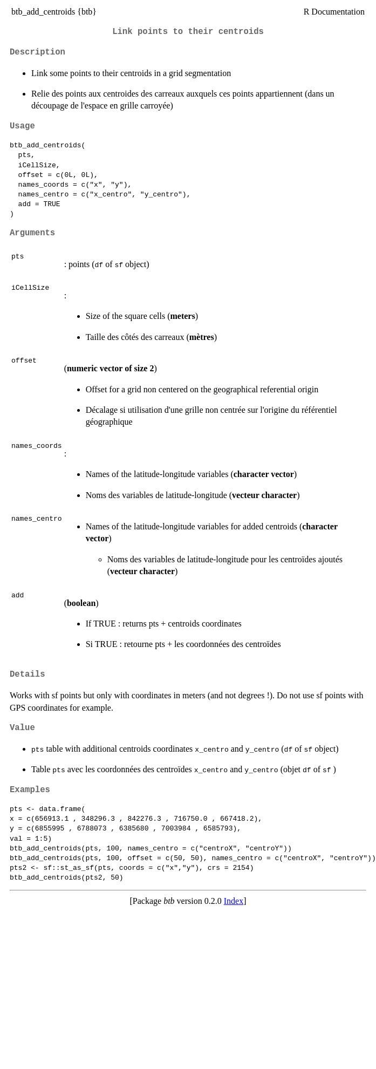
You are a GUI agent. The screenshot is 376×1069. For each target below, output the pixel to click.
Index (233, 900)
